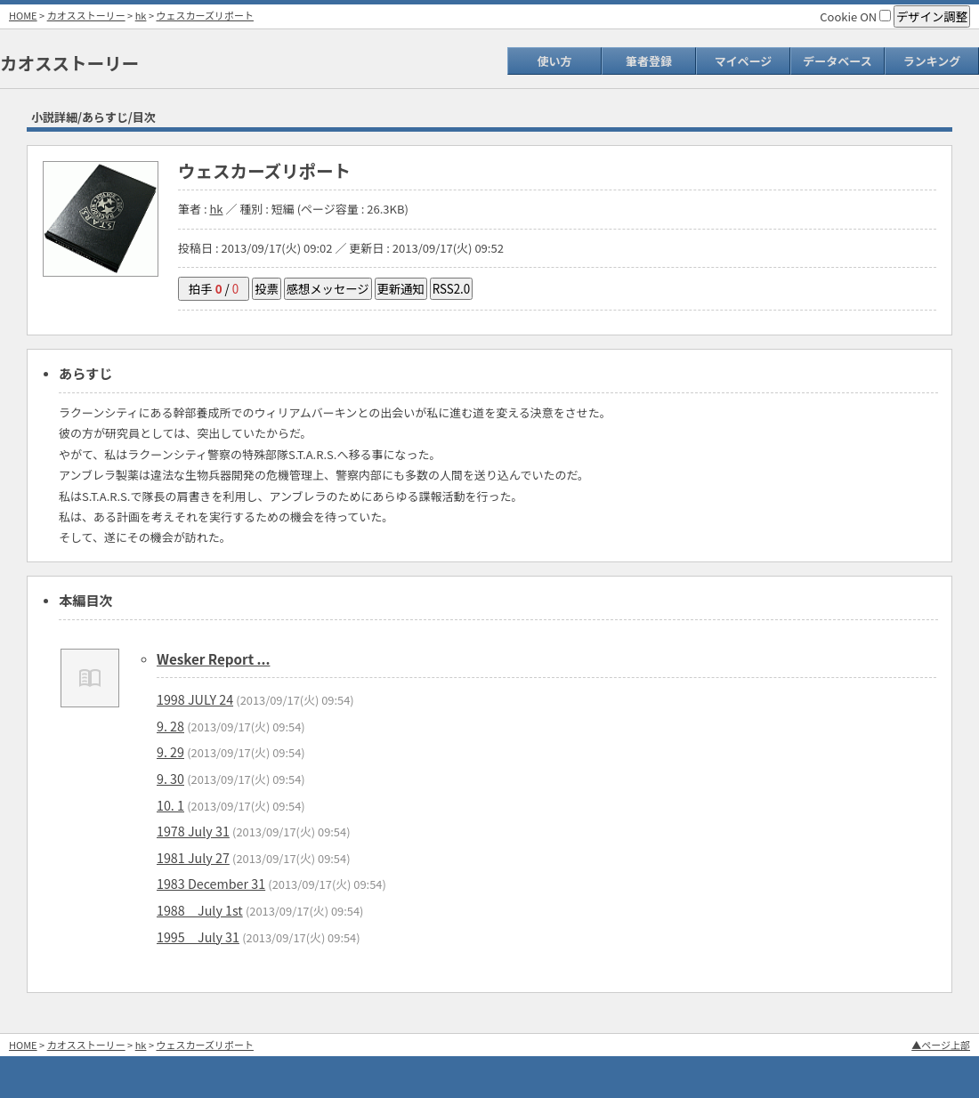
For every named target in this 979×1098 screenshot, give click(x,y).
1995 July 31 (198, 936)
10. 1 (170, 804)
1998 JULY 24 (195, 699)
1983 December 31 (211, 883)
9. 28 (170, 725)
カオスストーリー (86, 15)
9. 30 (170, 778)
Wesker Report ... (213, 658)
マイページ (744, 60)
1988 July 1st (200, 909)
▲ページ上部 (940, 1044)
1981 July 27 (193, 857)
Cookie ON (855, 16)
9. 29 (170, 751)
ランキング (932, 60)
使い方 (554, 60)
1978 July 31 (193, 830)
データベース (837, 60)
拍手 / (214, 288)
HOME (23, 15)
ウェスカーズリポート (204, 15)
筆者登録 (649, 60)
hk (141, 15)
